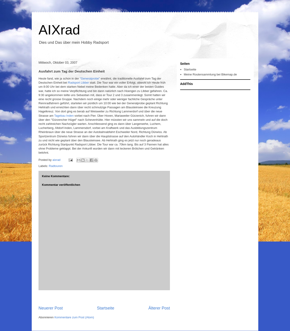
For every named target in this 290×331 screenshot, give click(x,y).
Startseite (105, 308)
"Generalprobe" (90, 78)
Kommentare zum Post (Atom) (74, 317)
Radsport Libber (79, 82)
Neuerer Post (51, 308)
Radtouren (56, 166)
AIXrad (59, 29)
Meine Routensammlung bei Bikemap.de (210, 74)
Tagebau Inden (64, 115)
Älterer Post (159, 308)
